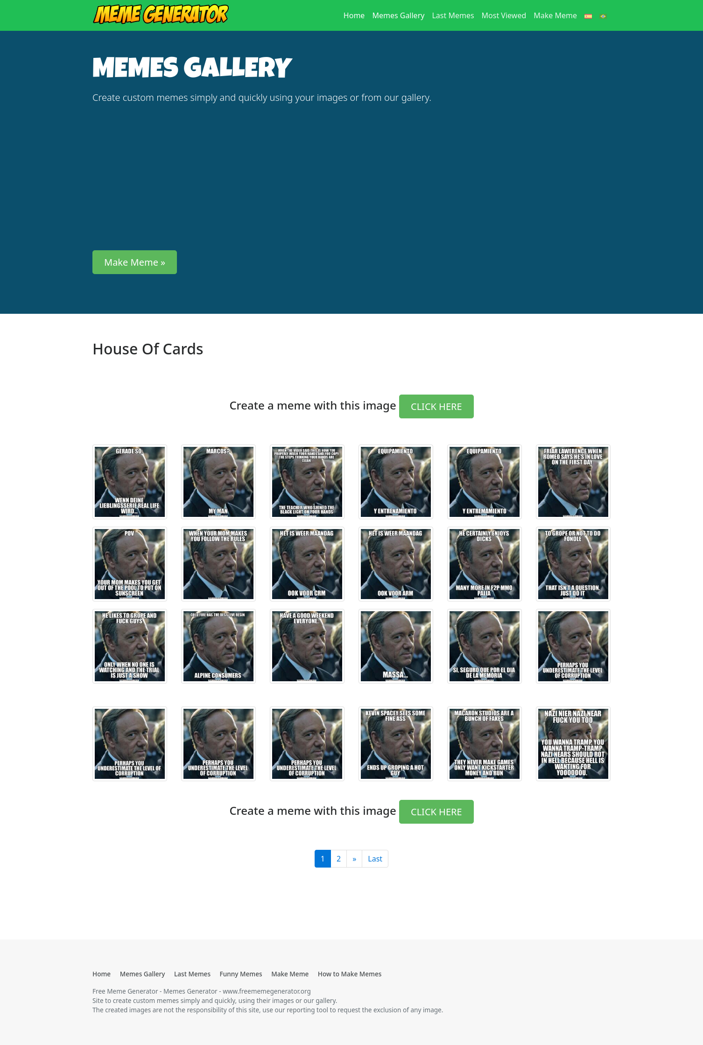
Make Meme (555, 15)
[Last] (354, 859)
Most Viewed (504, 15)
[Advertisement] (262, 177)
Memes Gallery (398, 15)
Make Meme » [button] (134, 262)
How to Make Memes (350, 973)
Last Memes (453, 15)
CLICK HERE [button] (436, 406)
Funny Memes (241, 973)
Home (356, 15)
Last (375, 859)
